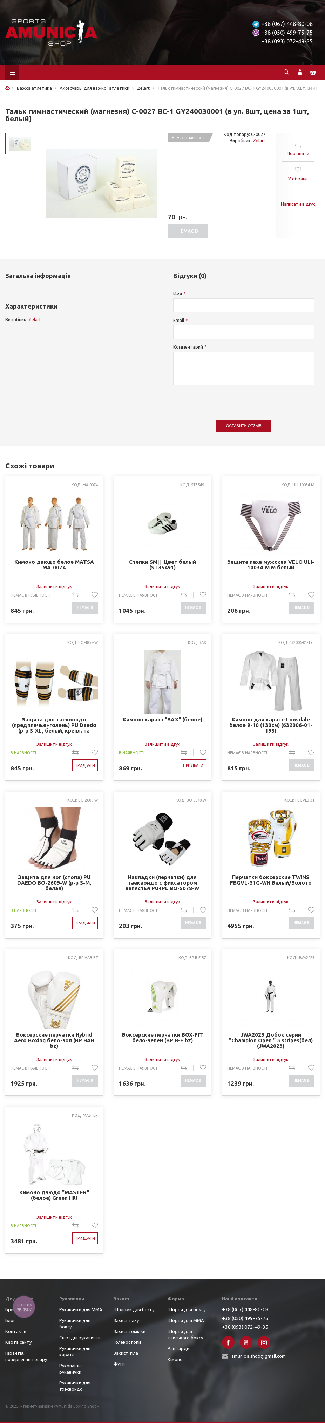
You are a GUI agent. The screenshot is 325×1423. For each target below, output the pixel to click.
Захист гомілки (129, 1331)
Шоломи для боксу (134, 1309)
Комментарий (188, 346)
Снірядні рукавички (80, 1337)
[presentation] (226, 399)
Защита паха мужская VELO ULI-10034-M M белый (270, 564)
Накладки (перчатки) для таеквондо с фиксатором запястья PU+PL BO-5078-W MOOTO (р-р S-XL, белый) (162, 883)
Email (178, 320)
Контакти (15, 1331)
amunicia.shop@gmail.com (258, 1356)
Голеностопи (127, 1342)
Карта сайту (18, 1342)
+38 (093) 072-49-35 (287, 41)
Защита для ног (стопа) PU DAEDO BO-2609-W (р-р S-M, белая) (54, 882)
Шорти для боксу (186, 1309)
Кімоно (175, 1359)
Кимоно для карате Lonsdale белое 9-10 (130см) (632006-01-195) (270, 725)
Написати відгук (298, 203)
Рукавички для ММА (80, 1309)
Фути (119, 1363)
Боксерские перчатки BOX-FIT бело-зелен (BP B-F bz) (162, 1037)
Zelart (259, 140)
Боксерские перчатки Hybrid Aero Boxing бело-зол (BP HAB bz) (54, 1040)
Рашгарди (178, 1348)
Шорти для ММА (186, 1320)
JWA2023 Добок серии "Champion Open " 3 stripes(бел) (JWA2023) (271, 1040)
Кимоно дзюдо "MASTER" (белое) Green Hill (54, 1195)
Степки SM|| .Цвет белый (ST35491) (162, 564)
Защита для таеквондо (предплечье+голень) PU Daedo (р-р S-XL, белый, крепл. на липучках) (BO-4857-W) (54, 725)
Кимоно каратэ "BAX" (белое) (162, 719)
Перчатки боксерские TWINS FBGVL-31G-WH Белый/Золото (271, 880)
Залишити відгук (54, 586)
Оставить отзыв (244, 426)
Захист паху (126, 1320)
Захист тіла (126, 1352)
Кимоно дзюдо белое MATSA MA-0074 (54, 564)
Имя (177, 293)
